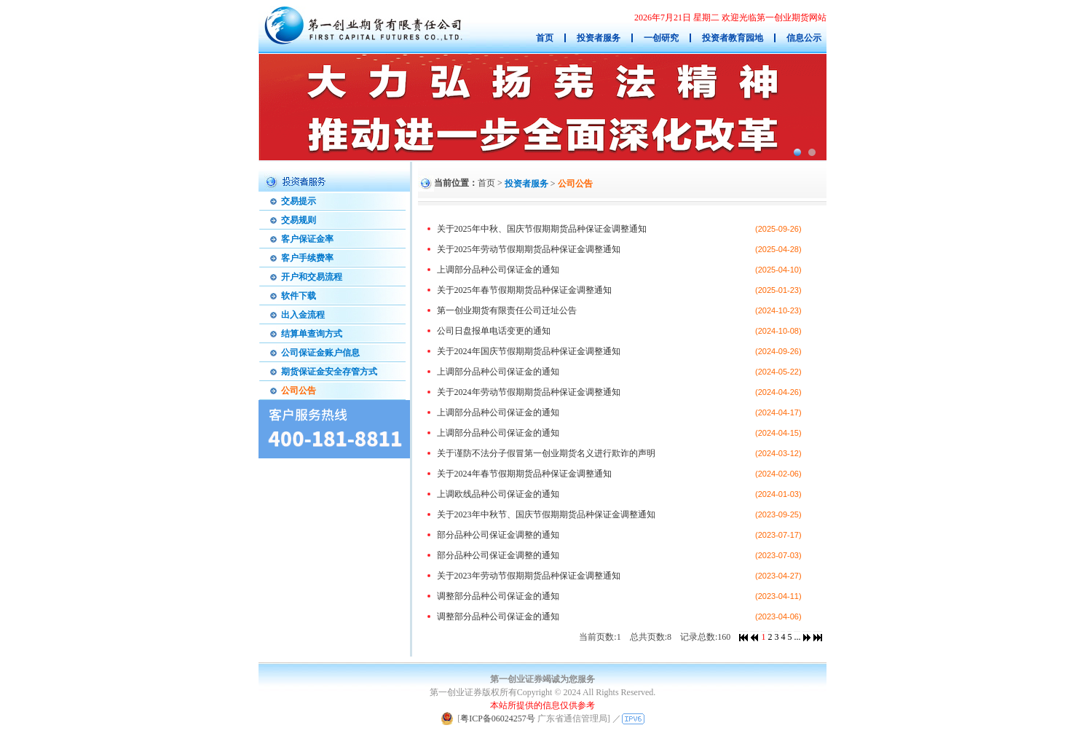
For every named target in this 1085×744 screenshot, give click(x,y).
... (797, 637)
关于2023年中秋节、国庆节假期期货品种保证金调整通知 (546, 514)
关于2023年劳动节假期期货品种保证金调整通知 (528, 576)
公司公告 (575, 184)
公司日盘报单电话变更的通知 (494, 331)
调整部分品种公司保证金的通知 (498, 596)
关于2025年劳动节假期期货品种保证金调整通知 (528, 249)
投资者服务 (526, 184)
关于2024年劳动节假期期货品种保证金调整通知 (528, 392)
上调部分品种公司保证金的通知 (498, 270)
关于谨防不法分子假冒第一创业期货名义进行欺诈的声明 (546, 453)
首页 (486, 183)
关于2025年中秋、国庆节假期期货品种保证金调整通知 (542, 229)
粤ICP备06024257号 (497, 718)
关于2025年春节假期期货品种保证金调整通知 (524, 290)
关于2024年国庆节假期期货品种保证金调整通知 (528, 351)
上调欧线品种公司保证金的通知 (498, 494)
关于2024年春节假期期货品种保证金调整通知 (524, 474)
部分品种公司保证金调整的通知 (498, 535)
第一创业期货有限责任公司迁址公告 (507, 310)
